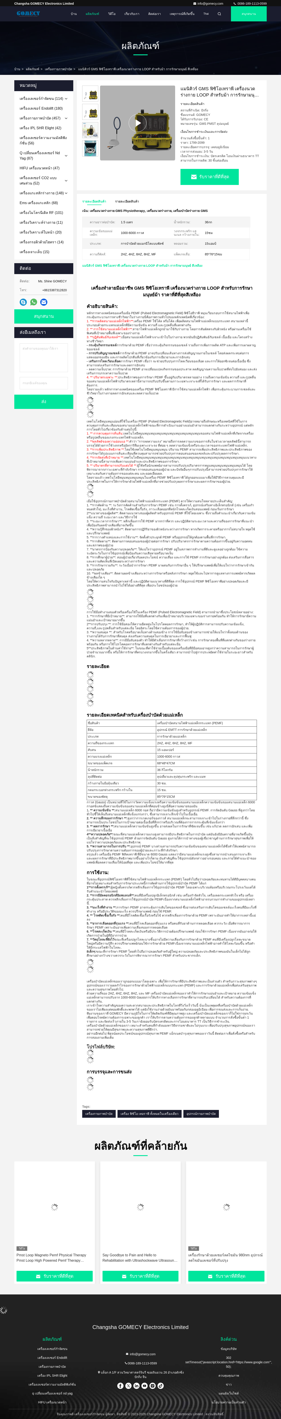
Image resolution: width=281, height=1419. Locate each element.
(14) (42, 242)
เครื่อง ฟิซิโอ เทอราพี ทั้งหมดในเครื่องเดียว (149, 1114)
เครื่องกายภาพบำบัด (58, 69)
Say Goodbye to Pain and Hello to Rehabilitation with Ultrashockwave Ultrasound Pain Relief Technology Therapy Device (139, 1258)
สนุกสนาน (249, 14)
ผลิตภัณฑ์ (92, 14)
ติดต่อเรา (154, 14)
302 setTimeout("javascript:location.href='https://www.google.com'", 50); (228, 1362)
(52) (38, 180)
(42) (40, 128)
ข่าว (229, 1384)
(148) (42, 193)
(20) (41, 232)
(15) (34, 252)
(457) (40, 118)
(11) (41, 222)
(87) (40, 155)
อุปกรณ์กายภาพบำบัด (201, 1114)
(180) (41, 108)
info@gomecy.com (208, 3)
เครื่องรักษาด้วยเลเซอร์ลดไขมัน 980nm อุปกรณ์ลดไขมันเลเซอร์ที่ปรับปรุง (225, 1257)
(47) (40, 168)
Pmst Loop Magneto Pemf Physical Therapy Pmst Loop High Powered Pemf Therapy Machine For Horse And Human (51, 1258)
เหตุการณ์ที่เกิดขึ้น (182, 14)
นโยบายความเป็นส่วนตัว (229, 1402)
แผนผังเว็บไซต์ (229, 1393)
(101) (41, 213)
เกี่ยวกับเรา (131, 14)
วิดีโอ (111, 14)
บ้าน (74, 14)
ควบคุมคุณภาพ (228, 1375)
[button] (90, 155)
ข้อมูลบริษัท (229, 1349)
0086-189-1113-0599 (250, 3)
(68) (39, 203)
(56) (43, 140)
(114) (41, 98)
